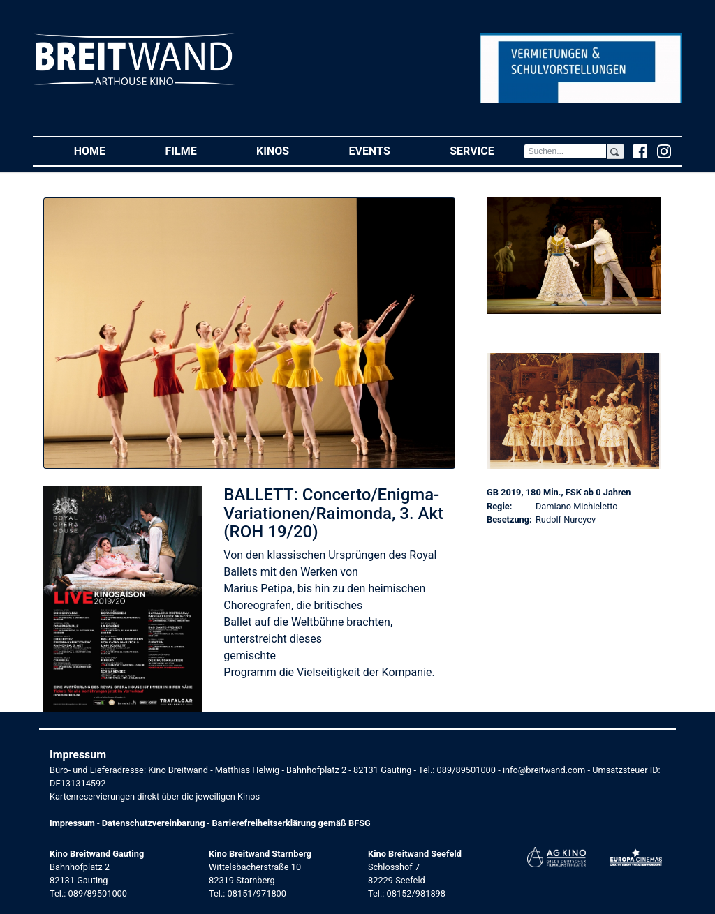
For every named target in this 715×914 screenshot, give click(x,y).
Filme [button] (196, 150)
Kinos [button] (287, 150)
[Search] (565, 151)
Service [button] (487, 150)
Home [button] (104, 150)
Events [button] (384, 150)
